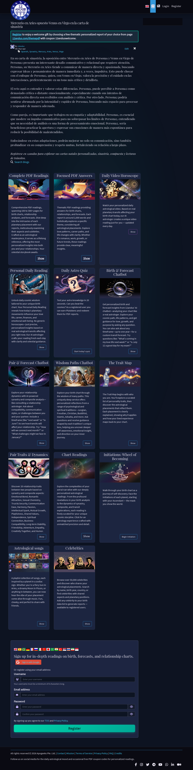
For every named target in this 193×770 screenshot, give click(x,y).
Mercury (42, 51)
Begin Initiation (128, 536)
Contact (61, 753)
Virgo (61, 51)
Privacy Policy (61, 720)
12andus (21, 46)
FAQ (111, 753)
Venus (55, 51)
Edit (127, 48)
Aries (49, 51)
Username (20, 674)
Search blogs (20, 162)
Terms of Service (84, 753)
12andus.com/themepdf (26, 38)
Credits (118, 753)
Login (165, 6)
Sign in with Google (27, 662)
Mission (70, 753)
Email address (22, 689)
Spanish (24, 51)
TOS (47, 720)
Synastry (33, 51)
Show (41, 258)
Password (19, 701)
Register (176, 6)
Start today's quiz (82, 351)
